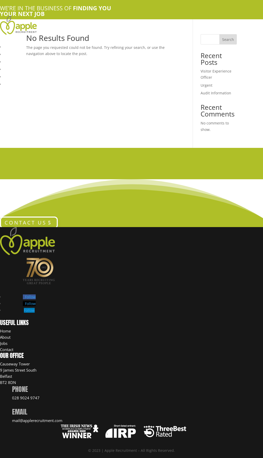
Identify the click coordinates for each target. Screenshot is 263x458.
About (5, 337)
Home (9, 46)
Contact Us (14, 68)
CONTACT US (25, 222)
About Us (12, 53)
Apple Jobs (14, 61)
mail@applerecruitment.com (37, 420)
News (9, 83)
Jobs (3, 343)
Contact (6, 349)
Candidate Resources (24, 76)
